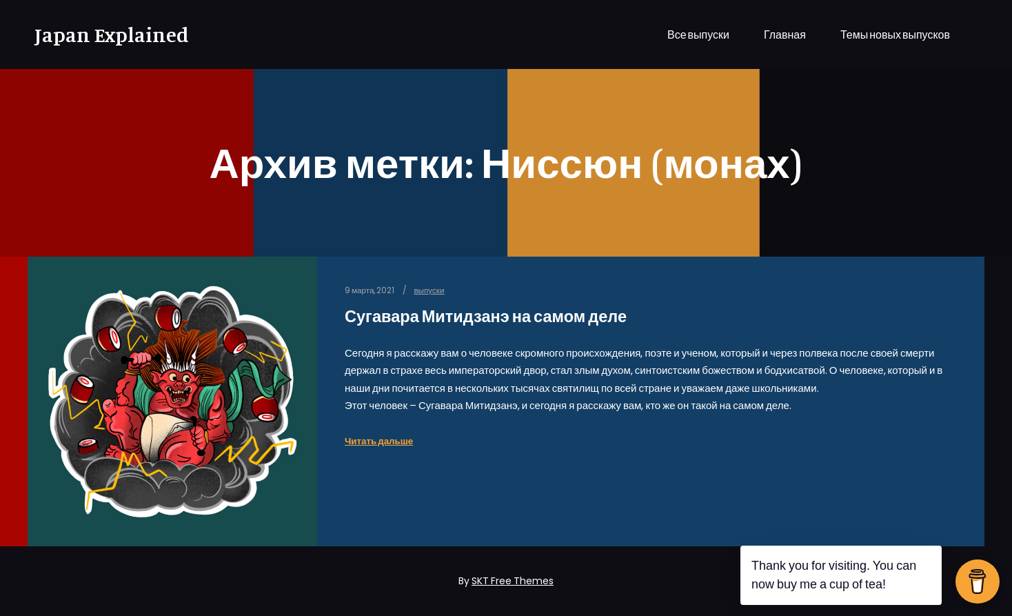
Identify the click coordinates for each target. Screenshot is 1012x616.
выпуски (429, 290)
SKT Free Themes (513, 581)
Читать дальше (379, 441)
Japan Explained (103, 34)
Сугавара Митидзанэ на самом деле (486, 316)
